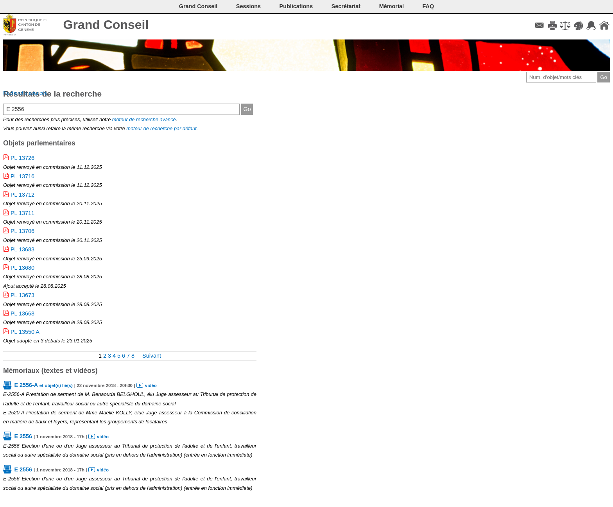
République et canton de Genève (33, 25)
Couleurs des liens (578, 25)
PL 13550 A (25, 332)
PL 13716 (22, 176)
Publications (296, 6)
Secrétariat (346, 6)
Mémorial (391, 6)
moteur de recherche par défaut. (162, 128)
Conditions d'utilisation (565, 25)
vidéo (151, 385)
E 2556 (23, 436)
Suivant (151, 356)
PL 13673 (22, 295)
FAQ (428, 6)
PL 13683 (22, 249)
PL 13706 (22, 231)
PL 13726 (22, 158)
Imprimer (552, 25)
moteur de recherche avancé (144, 119)
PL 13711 (22, 213)
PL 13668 (22, 313)
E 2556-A (43, 385)
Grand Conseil (106, 25)
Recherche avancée (25, 93)
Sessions (248, 6)
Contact (539, 25)
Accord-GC (591, 25)
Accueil (604, 25)
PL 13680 (22, 268)
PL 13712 (22, 195)
